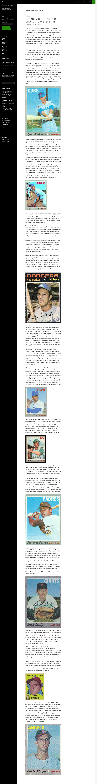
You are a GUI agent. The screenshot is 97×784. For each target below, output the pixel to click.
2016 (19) (4, 50)
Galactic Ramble (5, 122)
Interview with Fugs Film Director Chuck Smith (8, 100)
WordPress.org (5, 141)
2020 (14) (4, 45)
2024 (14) (4, 39)
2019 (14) (4, 46)
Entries (4, 137)
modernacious (5, 124)
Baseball (27, 16)
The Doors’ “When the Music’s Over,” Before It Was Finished (8, 62)
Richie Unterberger (6, 126)
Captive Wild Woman (6, 118)
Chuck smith (4, 99)
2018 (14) (4, 47)
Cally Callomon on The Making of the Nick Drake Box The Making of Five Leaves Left (8, 77)
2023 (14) (4, 40)
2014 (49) (4, 53)
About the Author (81, 1)
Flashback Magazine (6, 120)
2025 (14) (4, 38)
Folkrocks (5, 2)
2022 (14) (4, 42)
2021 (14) (4, 43)
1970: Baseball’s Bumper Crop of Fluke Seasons (40, 20)
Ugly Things (4, 127)
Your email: (4, 22)
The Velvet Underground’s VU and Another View (7, 110)
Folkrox (3, 108)
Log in (3, 135)
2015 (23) (4, 51)
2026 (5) (4, 36)
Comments (5, 139)
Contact (89, 1)
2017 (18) (4, 49)
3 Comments (39, 24)
